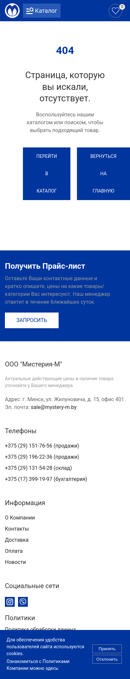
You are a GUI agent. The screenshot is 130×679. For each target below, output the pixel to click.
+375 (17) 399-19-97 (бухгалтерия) (46, 479)
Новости (15, 562)
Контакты (17, 529)
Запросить (31, 320)
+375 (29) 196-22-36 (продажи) (42, 457)
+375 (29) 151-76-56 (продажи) (42, 446)
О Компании (20, 518)
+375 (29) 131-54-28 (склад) (38, 468)
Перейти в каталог (46, 174)
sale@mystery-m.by (54, 407)
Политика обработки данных (40, 629)
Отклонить (107, 661)
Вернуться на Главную (103, 174)
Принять (107, 651)
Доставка (16, 540)
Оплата (14, 551)
